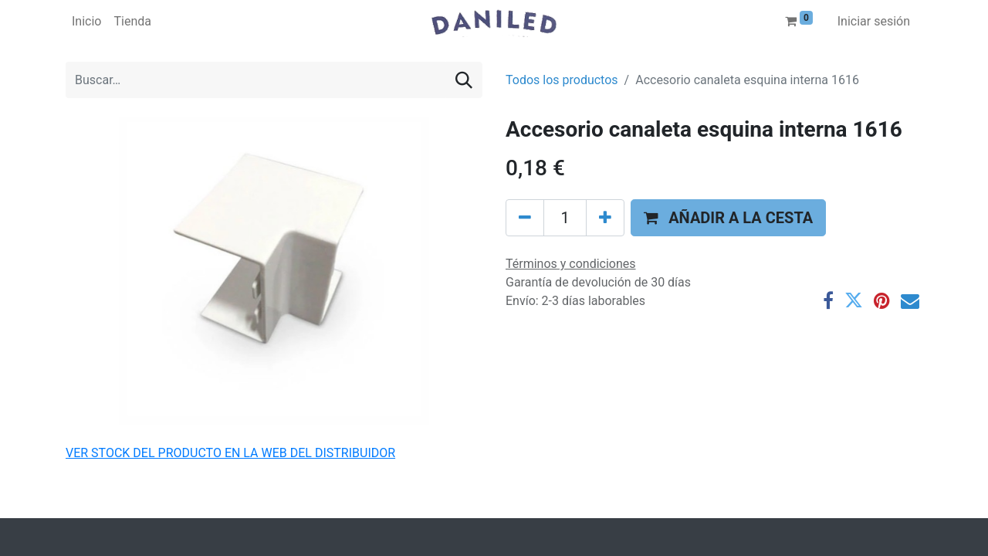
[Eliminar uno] (525, 217)
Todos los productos (562, 80)
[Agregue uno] (605, 217)
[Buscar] (463, 80)
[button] (728, 217)
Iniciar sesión (873, 21)
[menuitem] (86, 21)
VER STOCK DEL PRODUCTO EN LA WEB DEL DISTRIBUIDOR (230, 453)
